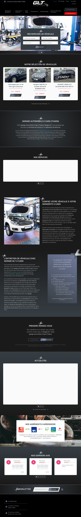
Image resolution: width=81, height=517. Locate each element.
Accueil (55, 1)
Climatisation (34, 11)
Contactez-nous (71, 13)
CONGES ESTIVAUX (14, 381)
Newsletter (24, 480)
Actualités (73, 1)
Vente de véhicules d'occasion (55, 11)
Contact (74, 3)
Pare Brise (26, 11)
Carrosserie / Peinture (19, 11)
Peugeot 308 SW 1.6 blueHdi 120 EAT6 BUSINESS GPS (40, 87)
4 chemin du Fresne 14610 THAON (16, 1)
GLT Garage (61, 1)
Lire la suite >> (10, 392)
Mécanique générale (8, 11)
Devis (67, 1)
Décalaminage (44, 11)
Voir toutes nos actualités (39, 400)
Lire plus (22, 462)
